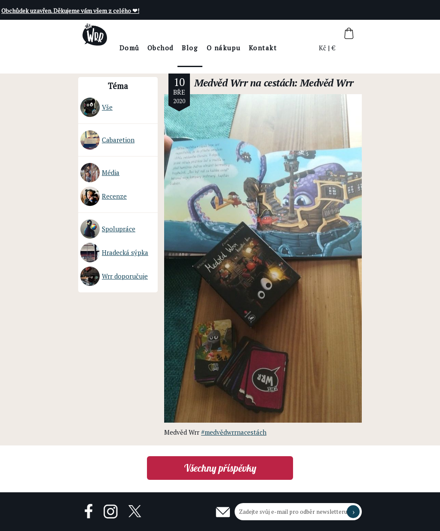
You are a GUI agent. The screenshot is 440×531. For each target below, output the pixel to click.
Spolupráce (107, 229)
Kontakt (286, 47)
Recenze (103, 196)
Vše (96, 107)
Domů (153, 47)
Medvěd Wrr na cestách (244, 82)
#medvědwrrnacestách (233, 432)
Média (99, 172)
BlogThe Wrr (213, 55)
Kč (323, 47)
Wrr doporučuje (114, 276)
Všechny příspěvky (220, 468)
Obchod (184, 47)
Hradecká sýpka (114, 252)
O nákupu (247, 47)
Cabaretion (107, 140)
